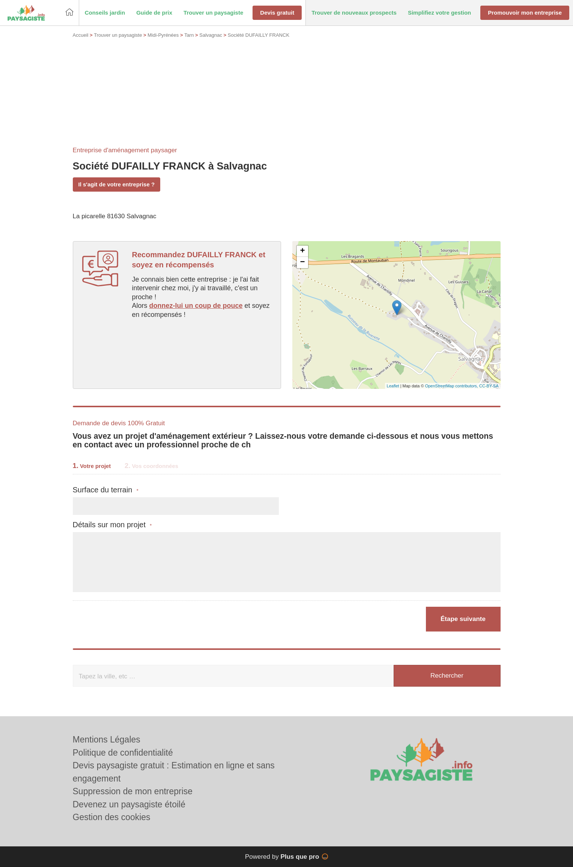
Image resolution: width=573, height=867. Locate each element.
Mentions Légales (106, 739)
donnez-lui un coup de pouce (196, 305)
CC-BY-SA (489, 386)
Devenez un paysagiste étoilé (129, 804)
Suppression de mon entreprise (133, 791)
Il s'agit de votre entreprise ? (116, 184)
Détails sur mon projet (112, 524)
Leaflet (393, 386)
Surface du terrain (105, 490)
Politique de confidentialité (123, 753)
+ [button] (302, 251)
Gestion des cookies (111, 817)
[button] (105, 13)
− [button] (302, 262)
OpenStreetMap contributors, (452, 386)
